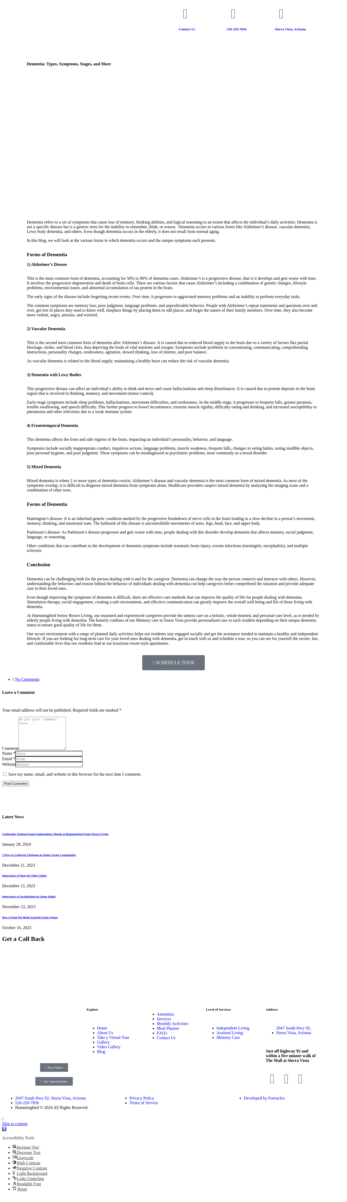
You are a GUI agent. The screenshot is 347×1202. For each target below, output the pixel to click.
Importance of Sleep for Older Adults (24, 881)
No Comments (27, 679)
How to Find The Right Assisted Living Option (30, 923)
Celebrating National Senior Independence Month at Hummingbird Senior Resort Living (55, 840)
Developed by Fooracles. (265, 1104)
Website (8, 770)
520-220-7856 (236, 29)
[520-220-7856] (233, 13)
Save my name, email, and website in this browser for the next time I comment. (74, 780)
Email (7, 765)
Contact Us (187, 29)
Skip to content (14, 1130)
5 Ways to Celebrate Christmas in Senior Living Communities (39, 861)
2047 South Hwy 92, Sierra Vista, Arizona (50, 1104)
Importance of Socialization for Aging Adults (29, 902)
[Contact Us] (185, 13)
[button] (4, 1135)
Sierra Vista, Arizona (290, 29)
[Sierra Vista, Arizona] (281, 13)
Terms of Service (143, 1109)
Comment (10, 754)
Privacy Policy (141, 1104)
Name (7, 759)
